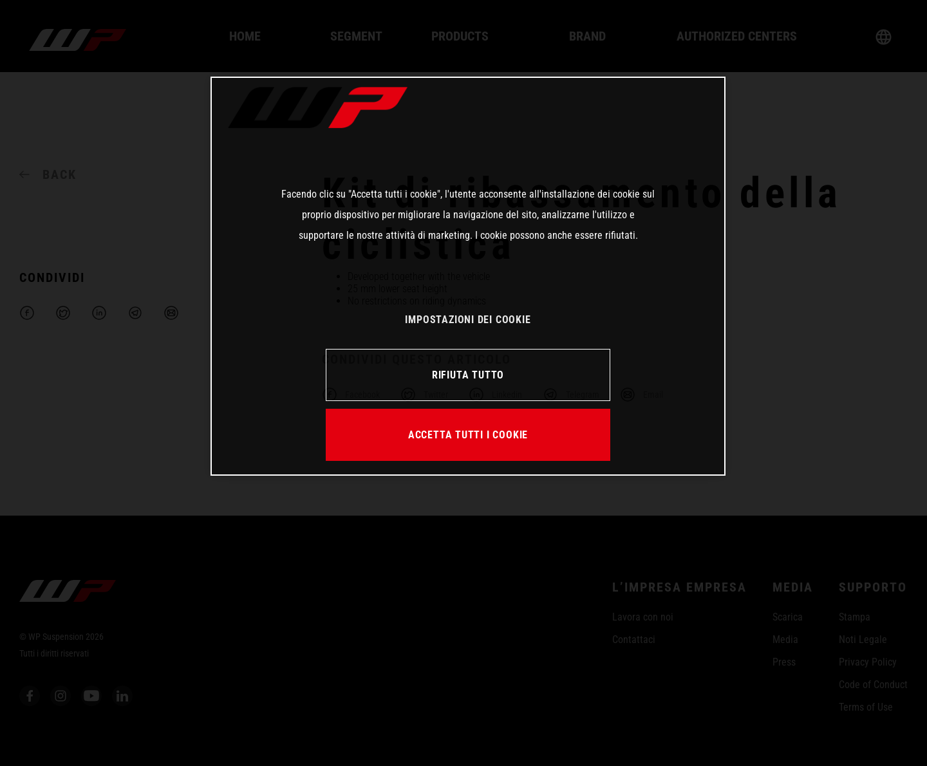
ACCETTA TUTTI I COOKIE (468, 435)
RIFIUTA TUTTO (468, 375)
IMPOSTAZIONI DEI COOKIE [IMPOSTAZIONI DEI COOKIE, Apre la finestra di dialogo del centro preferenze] (467, 319)
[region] (468, 276)
